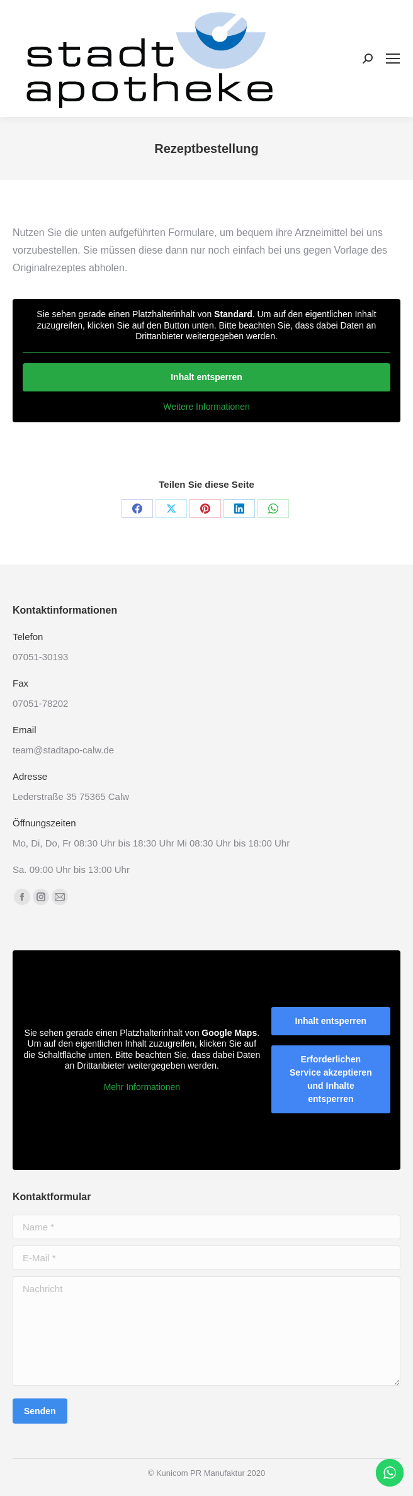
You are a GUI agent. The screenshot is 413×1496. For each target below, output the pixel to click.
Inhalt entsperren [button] (206, 377)
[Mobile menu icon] (392, 58)
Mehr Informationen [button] (142, 1087)
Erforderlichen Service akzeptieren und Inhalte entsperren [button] (331, 1079)
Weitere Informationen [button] (206, 407)
